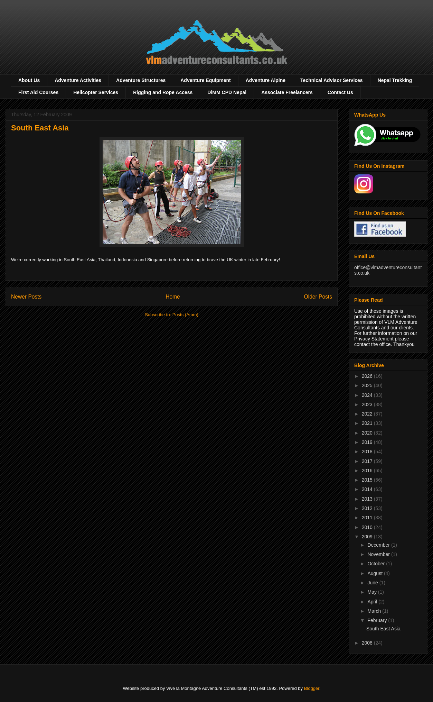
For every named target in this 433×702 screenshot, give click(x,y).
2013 (368, 499)
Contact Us (340, 92)
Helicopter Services (95, 92)
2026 (368, 376)
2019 (368, 442)
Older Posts (318, 297)
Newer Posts (26, 297)
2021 (368, 423)
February (377, 620)
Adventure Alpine (265, 80)
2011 (368, 517)
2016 (368, 470)
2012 (368, 508)
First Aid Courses (38, 92)
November (379, 554)
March (374, 611)
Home (173, 297)
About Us (29, 80)
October (376, 563)
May (372, 592)
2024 (368, 395)
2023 (368, 404)
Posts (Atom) (185, 314)
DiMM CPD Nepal (226, 92)
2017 (368, 461)
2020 (368, 433)
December (379, 545)
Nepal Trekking (395, 80)
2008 (368, 643)
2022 (368, 414)
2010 (368, 527)
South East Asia (40, 128)
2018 (368, 451)
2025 (368, 385)
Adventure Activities (78, 80)
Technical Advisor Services (331, 80)
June (373, 582)
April (372, 601)
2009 (368, 536)
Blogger (311, 688)
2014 (368, 489)
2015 (368, 480)
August (375, 573)
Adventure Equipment (205, 80)
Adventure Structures (141, 80)
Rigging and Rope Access (162, 92)
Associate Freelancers (287, 92)
